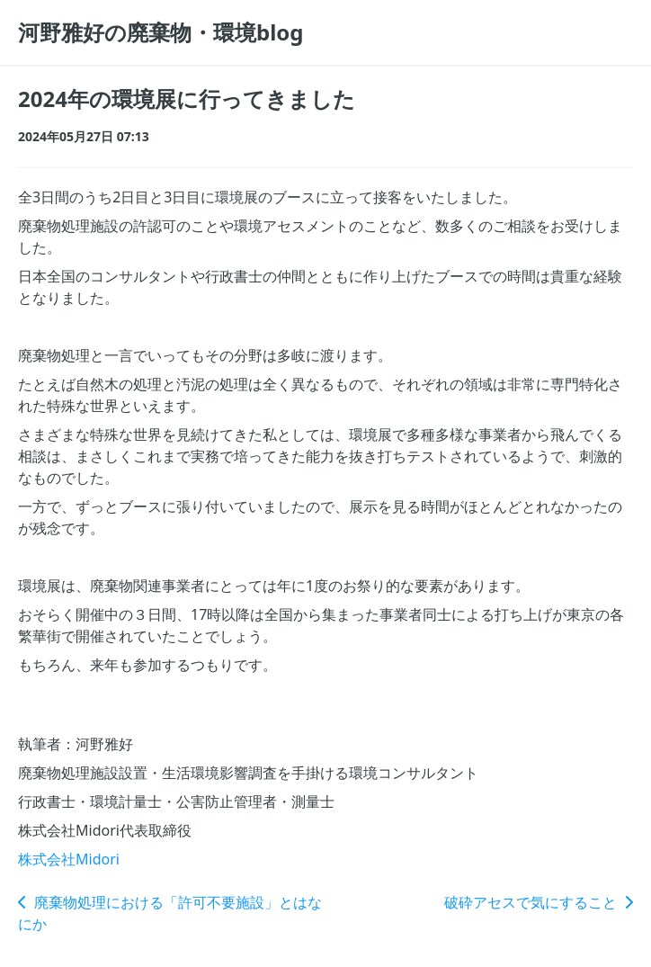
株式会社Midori (69, 859)
